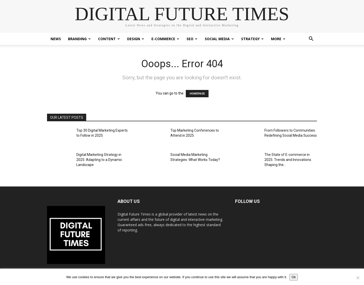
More (278, 38)
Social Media (219, 38)
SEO (192, 38)
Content (109, 38)
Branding (79, 38)
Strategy (252, 38)
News (56, 38)
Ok (293, 277)
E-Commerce (165, 38)
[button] (311, 39)
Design (135, 38)
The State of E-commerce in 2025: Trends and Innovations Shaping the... (287, 160)
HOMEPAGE (197, 93)
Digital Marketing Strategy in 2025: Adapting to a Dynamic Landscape (99, 160)
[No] (357, 277)
